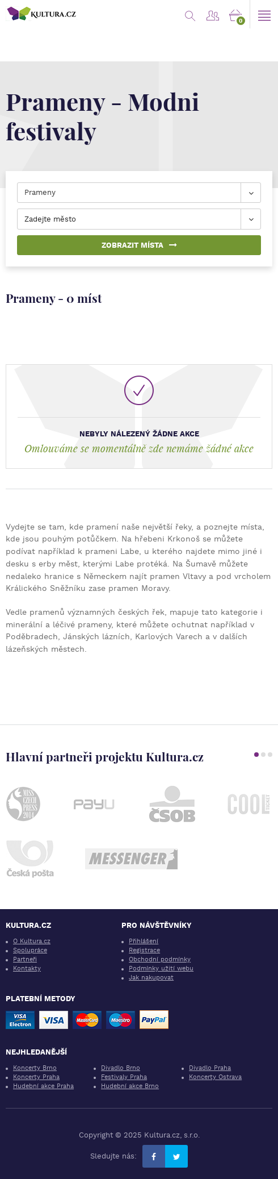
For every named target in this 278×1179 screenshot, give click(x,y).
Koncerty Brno (35, 1068)
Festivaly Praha (124, 1077)
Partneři (25, 959)
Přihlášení (143, 941)
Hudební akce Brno (130, 1086)
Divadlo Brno (120, 1068)
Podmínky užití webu (161, 968)
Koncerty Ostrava (215, 1077)
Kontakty (27, 968)
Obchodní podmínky (160, 959)
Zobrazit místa (139, 245)
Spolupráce (30, 950)
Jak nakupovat (151, 977)
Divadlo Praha (210, 1068)
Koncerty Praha (36, 1077)
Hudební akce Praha (43, 1086)
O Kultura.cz (31, 941)
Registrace (144, 950)
